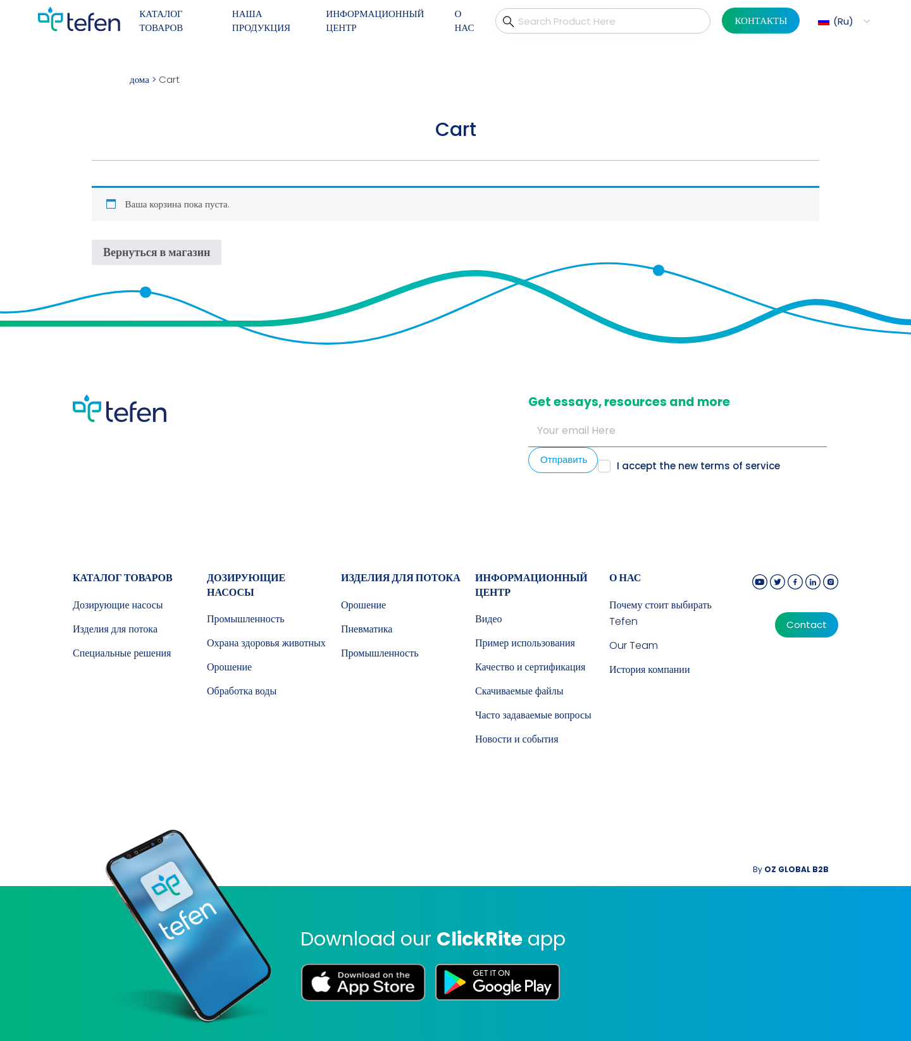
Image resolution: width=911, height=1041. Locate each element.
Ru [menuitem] (843, 21)
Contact (806, 625)
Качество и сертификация (530, 667)
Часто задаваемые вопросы (533, 715)
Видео (488, 619)
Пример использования (525, 643)
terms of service (740, 465)
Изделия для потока (115, 629)
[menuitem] (842, 21)
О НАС (464, 21)
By (791, 869)
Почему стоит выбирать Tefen (660, 613)
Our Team (633, 645)
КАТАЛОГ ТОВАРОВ (161, 21)
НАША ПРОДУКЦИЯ (261, 21)
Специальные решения (122, 653)
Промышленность (245, 619)
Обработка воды (241, 691)
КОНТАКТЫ (760, 20)
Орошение (229, 667)
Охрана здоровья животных (266, 643)
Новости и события (517, 739)
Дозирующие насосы (118, 605)
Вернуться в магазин (156, 252)
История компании (649, 669)
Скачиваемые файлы (519, 691)
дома (139, 79)
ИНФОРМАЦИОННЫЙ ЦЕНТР (375, 21)
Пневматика (366, 629)
